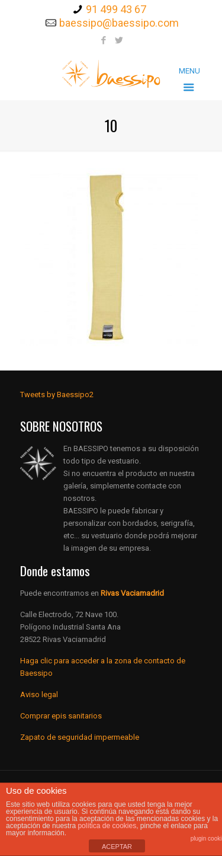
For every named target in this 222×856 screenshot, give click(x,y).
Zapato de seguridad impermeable (79, 737)
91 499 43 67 (116, 9)
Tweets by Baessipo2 (57, 394)
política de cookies (107, 826)
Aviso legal (39, 694)
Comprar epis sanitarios (61, 715)
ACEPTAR (117, 846)
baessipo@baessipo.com (119, 23)
